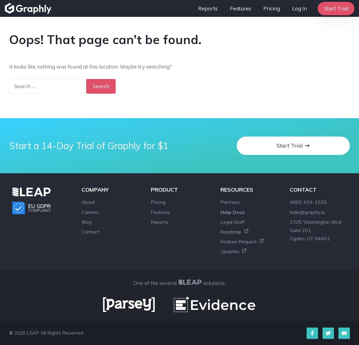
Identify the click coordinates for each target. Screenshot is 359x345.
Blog (86, 222)
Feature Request (242, 241)
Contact (90, 232)
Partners (230, 202)
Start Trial (336, 8)
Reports (208, 8)
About (88, 202)
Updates (233, 251)
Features (240, 8)
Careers (90, 212)
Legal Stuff (232, 222)
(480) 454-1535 (308, 202)
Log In (299, 8)
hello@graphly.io (307, 212)
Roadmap (234, 232)
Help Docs (232, 212)
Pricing (271, 8)
